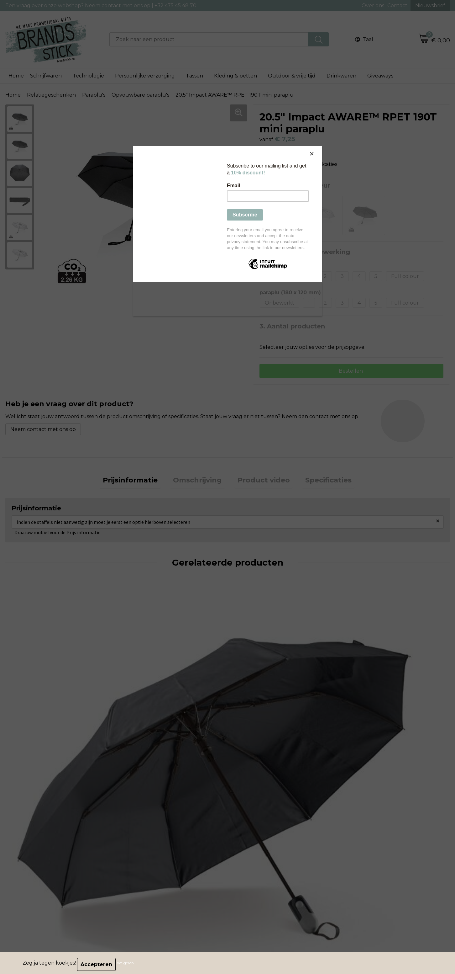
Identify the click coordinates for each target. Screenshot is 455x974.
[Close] (320, 147)
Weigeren (128, 964)
